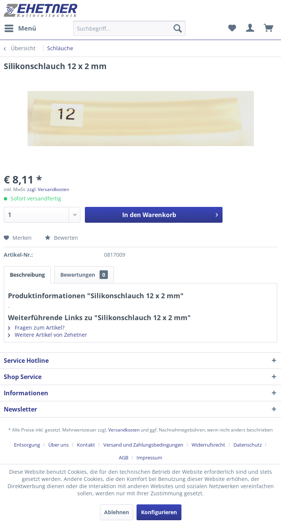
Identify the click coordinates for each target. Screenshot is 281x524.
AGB (123, 457)
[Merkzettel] (232, 28)
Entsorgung (27, 444)
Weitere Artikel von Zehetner (47, 334)
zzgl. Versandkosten (48, 189)
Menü (20, 27)
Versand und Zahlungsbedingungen (143, 444)
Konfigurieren (159, 512)
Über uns (58, 444)
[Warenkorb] (268, 28)
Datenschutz (247, 444)
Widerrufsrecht (208, 444)
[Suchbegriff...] (129, 28)
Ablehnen (116, 512)
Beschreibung (27, 274)
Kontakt (86, 444)
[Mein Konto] (250, 28)
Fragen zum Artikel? (36, 327)
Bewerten (61, 237)
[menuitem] (20, 28)
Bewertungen (84, 274)
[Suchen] (178, 28)
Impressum (149, 457)
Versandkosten (124, 430)
